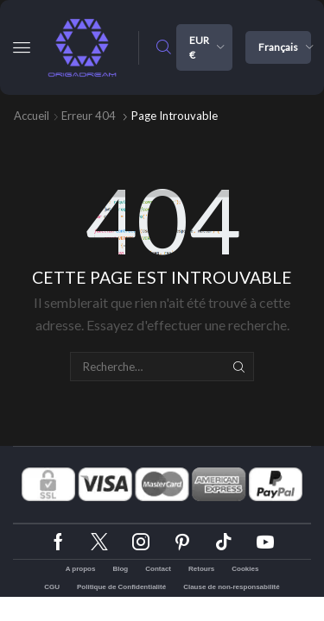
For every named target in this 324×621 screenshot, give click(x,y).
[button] (21, 47)
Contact (158, 569)
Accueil (31, 115)
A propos (81, 569)
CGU (52, 587)
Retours (201, 569)
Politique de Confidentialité (121, 587)
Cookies (245, 569)
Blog (120, 569)
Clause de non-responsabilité (231, 587)
